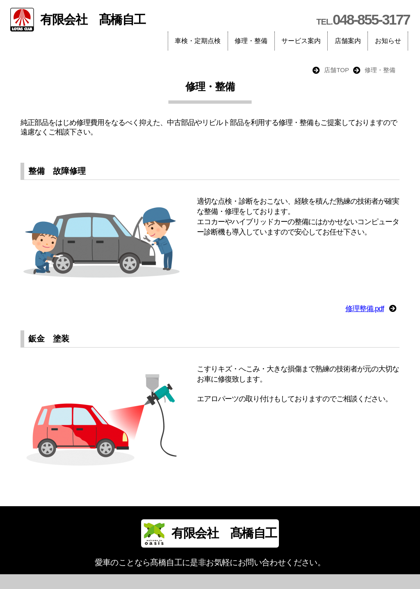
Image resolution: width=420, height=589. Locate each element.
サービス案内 (301, 40)
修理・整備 (251, 40)
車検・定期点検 (198, 40)
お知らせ (388, 40)
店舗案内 (348, 40)
